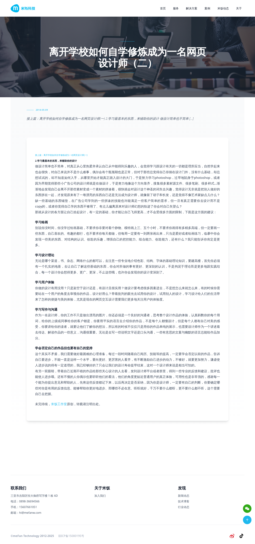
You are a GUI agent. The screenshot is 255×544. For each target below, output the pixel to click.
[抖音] (241, 536)
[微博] (232, 536)
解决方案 (191, 8)
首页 (163, 8)
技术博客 (183, 501)
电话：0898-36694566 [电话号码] (25, 501)
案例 (207, 8)
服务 (176, 8)
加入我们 (100, 496)
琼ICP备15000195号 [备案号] (71, 536)
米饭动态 (223, 8)
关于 (239, 8)
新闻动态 (183, 496)
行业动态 (183, 507)
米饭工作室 (59, 404)
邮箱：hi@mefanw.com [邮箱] (26, 513)
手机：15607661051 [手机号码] (24, 507)
